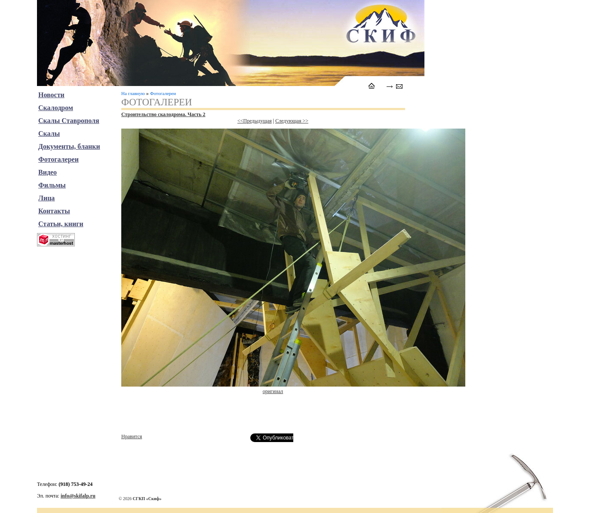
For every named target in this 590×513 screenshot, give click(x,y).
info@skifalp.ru (78, 496)
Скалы (49, 133)
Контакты (54, 211)
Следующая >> (291, 121)
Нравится (131, 436)
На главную (133, 93)
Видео (47, 172)
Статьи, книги (60, 223)
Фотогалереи (163, 93)
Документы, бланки (69, 146)
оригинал (273, 391)
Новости (51, 94)
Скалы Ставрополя (68, 120)
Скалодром (55, 107)
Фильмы (52, 185)
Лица (46, 198)
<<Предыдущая (254, 121)
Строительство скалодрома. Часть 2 (163, 114)
